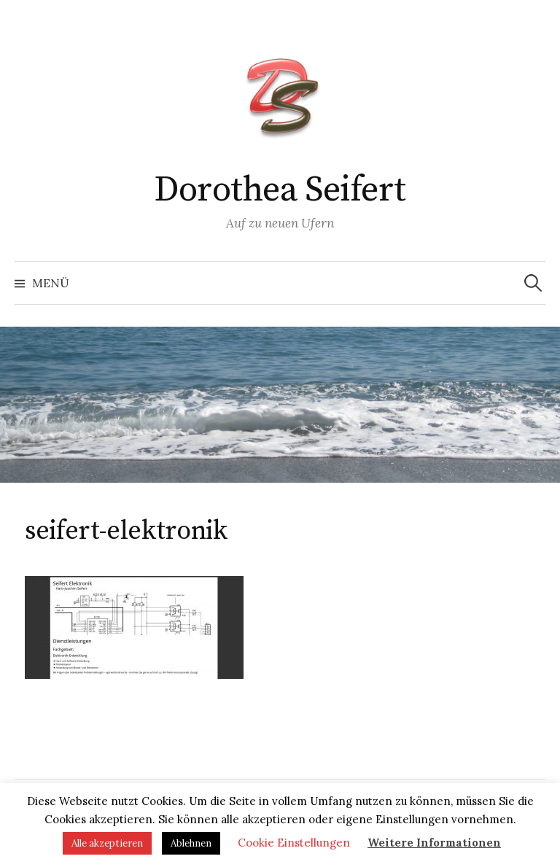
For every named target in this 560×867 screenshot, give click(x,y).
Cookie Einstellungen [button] (294, 842)
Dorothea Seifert (279, 190)
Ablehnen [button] (191, 843)
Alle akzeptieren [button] (107, 843)
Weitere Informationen (434, 842)
